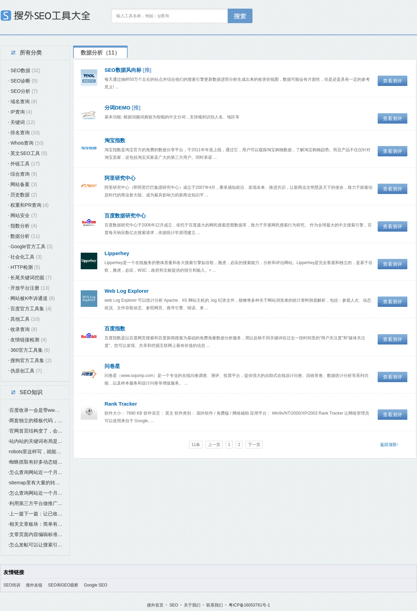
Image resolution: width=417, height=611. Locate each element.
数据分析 (24, 236)
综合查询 (22, 174)
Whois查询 (25, 143)
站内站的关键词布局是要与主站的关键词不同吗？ (35, 441)
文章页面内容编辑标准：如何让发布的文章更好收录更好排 (35, 534)
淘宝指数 (115, 140)
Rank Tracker (121, 404)
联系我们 (214, 605)
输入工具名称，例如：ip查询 (142, 15)
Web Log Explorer (127, 291)
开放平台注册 (28, 288)
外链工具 (24, 163)
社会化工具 (25, 257)
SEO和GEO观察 (63, 585)
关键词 (21, 122)
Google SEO (95, 585)
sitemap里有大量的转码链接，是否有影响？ (35, 482)
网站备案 (22, 184)
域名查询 (22, 101)
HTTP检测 (24, 267)
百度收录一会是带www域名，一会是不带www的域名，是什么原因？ (35, 410)
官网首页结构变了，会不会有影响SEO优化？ (35, 431)
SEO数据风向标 (123, 70)
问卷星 (112, 366)
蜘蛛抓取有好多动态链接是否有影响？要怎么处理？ (35, 462)
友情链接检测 (27, 339)
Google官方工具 (30, 246)
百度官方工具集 (29, 308)
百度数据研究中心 (125, 216)
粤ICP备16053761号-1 (249, 605)
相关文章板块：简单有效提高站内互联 (35, 524)
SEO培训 (11, 585)
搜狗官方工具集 (29, 360)
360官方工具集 (29, 350)
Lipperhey (117, 253)
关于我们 (192, 605)
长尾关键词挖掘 (29, 277)
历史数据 (22, 194)
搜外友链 (34, 585)
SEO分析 (23, 91)
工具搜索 (240, 16)
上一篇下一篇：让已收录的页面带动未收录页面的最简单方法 (35, 513)
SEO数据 (24, 70)
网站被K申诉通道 (31, 298)
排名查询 (24, 132)
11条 (195, 444)
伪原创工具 (25, 371)
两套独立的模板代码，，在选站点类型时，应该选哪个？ (35, 420)
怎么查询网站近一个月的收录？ (35, 472)
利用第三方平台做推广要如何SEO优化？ (35, 503)
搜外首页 (155, 605)
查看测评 (392, 81)
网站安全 (22, 215)
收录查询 (22, 329)
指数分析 (22, 226)
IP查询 (20, 112)
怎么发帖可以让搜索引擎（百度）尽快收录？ (35, 544)
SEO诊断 (23, 81)
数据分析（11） (100, 53)
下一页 (254, 444)
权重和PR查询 (28, 205)
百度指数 (115, 328)
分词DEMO (117, 107)
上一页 (214, 444)
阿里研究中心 (120, 178)
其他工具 (24, 319)
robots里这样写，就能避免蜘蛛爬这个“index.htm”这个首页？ (35, 451)
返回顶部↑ (389, 444)
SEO (173, 605)
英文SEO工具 (27, 153)
